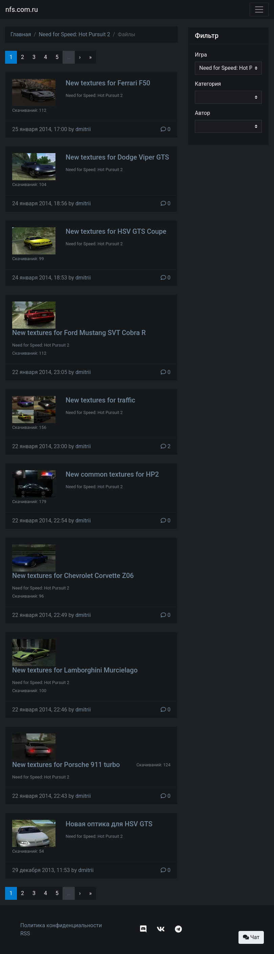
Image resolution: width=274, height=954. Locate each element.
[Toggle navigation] (259, 9)
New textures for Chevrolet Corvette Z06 (73, 576)
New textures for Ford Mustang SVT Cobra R (79, 333)
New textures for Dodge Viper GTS (117, 157)
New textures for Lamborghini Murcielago (75, 670)
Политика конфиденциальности (61, 925)
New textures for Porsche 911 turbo (66, 765)
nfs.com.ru (21, 9)
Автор (202, 113)
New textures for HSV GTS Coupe (116, 231)
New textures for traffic (100, 400)
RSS (25, 933)
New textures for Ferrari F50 (108, 83)
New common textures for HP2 (112, 474)
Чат (251, 937)
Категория (208, 84)
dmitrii (83, 129)
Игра (201, 54)
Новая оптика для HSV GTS (109, 824)
